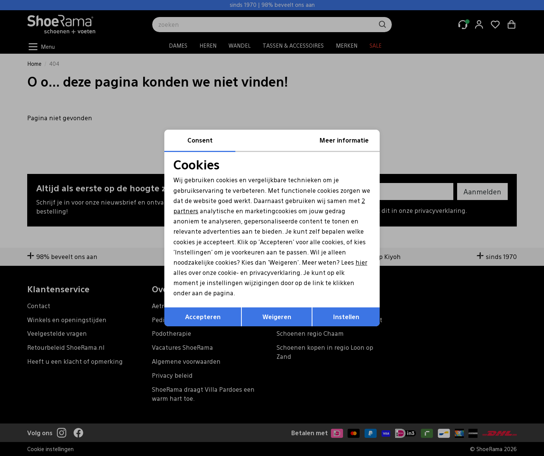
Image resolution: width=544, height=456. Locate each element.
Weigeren (277, 317)
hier (361, 262)
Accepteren (203, 317)
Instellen (346, 317)
